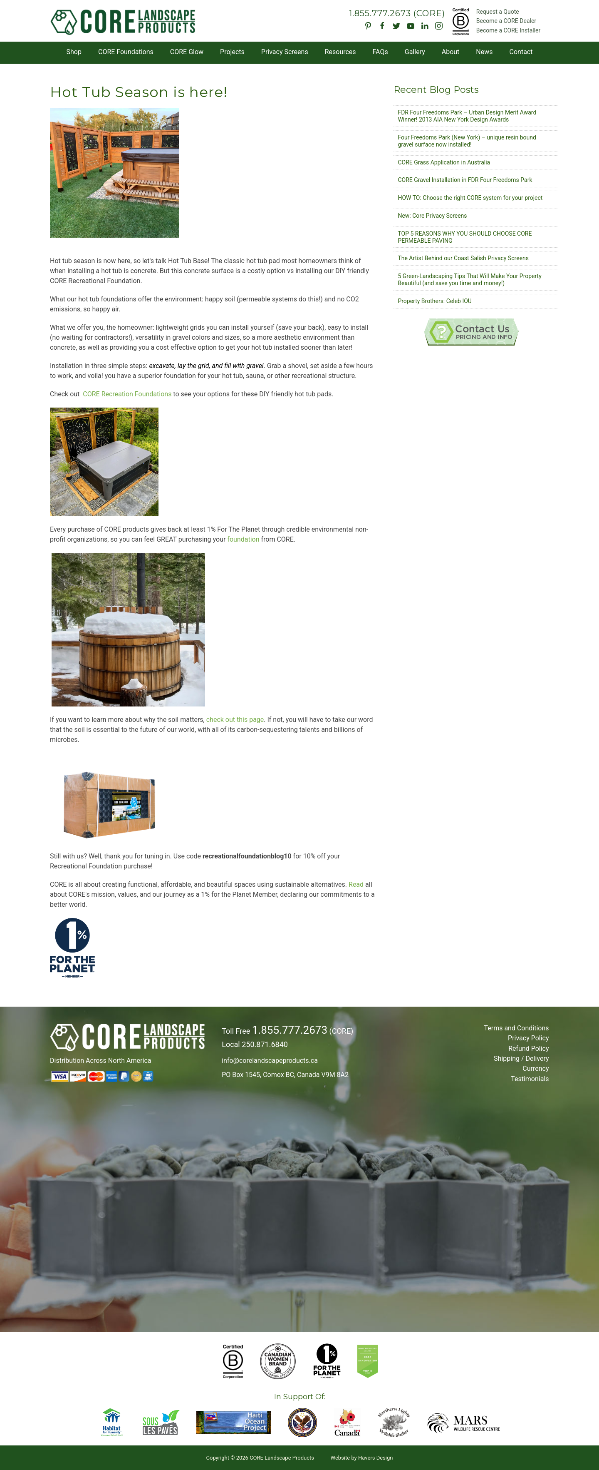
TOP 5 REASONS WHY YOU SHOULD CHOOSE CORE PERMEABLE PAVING (465, 237)
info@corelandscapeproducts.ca (270, 1061)
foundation (244, 539)
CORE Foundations (125, 52)
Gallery (415, 52)
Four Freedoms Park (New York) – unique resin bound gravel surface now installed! (467, 141)
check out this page (235, 720)
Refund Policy (528, 1048)
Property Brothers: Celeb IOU (435, 301)
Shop (74, 52)
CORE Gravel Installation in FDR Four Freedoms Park (465, 180)
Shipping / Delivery (521, 1058)
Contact (521, 52)
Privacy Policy (528, 1038)
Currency (535, 1068)
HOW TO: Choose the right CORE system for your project (470, 197)
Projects (232, 52)
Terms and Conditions (516, 1028)
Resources (340, 52)
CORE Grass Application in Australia (444, 162)
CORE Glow (186, 52)
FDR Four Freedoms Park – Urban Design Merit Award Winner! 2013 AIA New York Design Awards (467, 116)
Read (356, 884)
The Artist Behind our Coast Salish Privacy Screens (463, 258)
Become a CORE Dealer (506, 20)
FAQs (380, 52)
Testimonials (530, 1079)
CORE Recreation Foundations (127, 394)
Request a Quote (497, 11)
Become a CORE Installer (508, 30)
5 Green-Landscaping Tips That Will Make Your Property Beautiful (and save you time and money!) (469, 279)
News (484, 52)
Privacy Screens (284, 52)
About (451, 52)
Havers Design (375, 1458)
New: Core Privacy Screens (432, 215)
